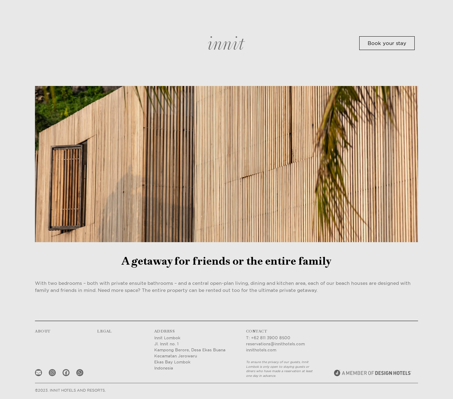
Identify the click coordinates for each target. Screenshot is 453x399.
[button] (387, 43)
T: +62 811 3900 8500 (268, 338)
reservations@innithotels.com (275, 344)
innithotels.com (261, 350)
